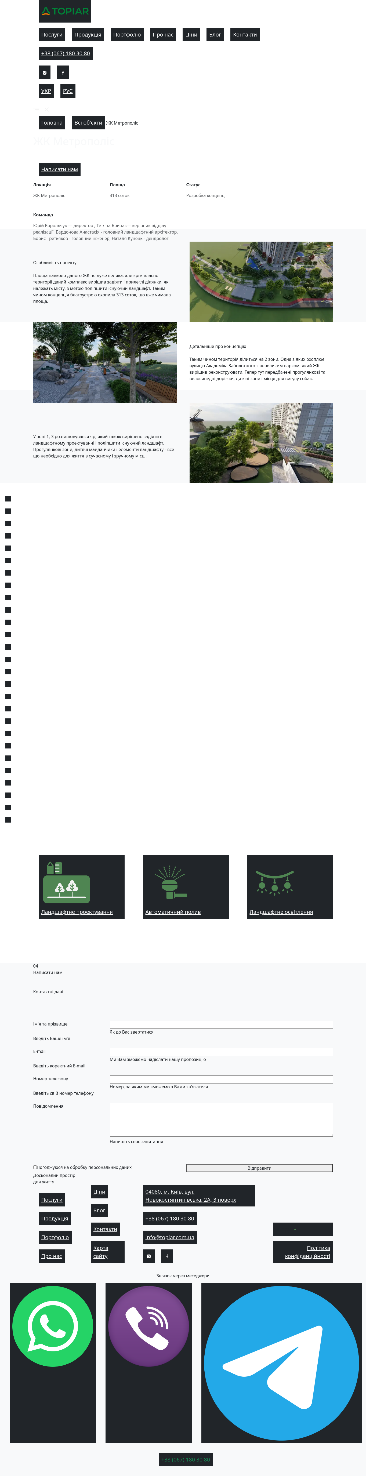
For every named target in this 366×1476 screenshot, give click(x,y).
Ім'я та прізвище (50, 1024)
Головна (52, 122)
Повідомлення (48, 1106)
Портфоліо (127, 34)
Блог (215, 34)
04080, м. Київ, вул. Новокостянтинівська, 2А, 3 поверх (191, 1195)
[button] (36, 109)
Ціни (191, 34)
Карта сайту (100, 1252)
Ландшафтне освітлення (281, 886)
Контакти (245, 34)
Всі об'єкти (88, 122)
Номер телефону (50, 1079)
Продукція (87, 34)
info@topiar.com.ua (170, 1237)
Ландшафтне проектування (77, 886)
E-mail (39, 1051)
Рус (68, 90)
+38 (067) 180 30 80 (65, 53)
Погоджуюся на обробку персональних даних (84, 1167)
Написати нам (59, 169)
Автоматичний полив (173, 886)
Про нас (163, 34)
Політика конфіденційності (307, 1252)
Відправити (259, 1168)
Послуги (52, 34)
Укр (46, 90)
